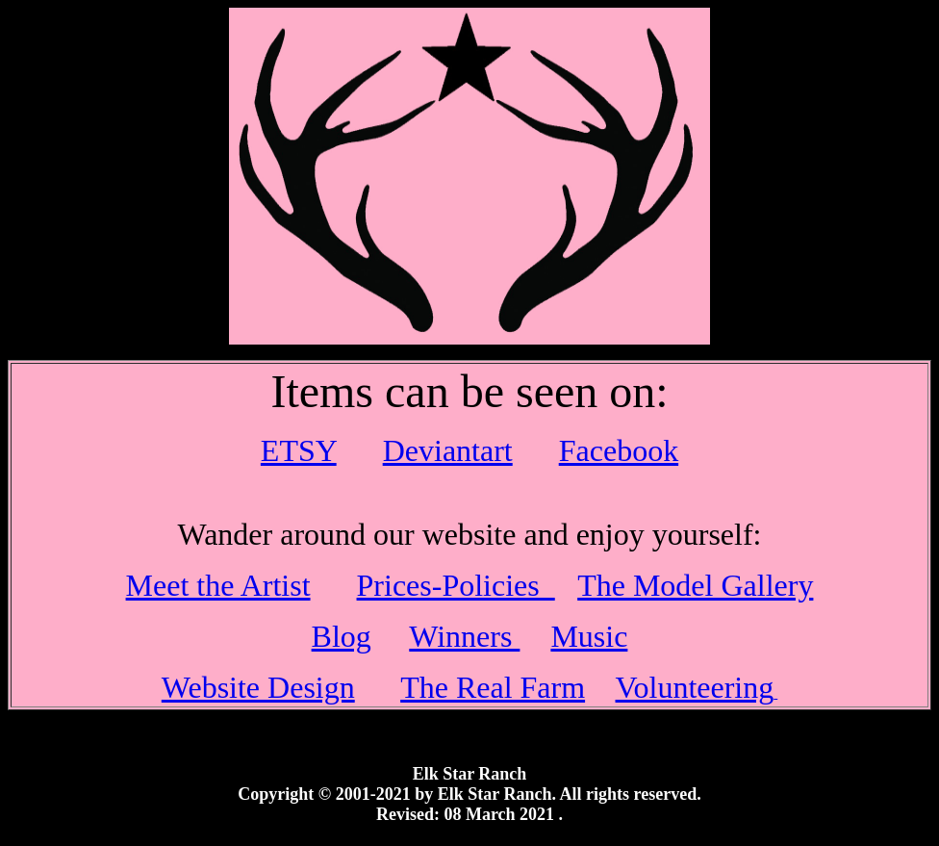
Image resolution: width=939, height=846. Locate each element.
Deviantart (448, 450)
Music (588, 636)
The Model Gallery (695, 585)
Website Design (258, 687)
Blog (341, 636)
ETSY (299, 450)
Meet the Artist (218, 585)
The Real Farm (492, 687)
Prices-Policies (456, 585)
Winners (464, 636)
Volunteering (695, 687)
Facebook (618, 450)
